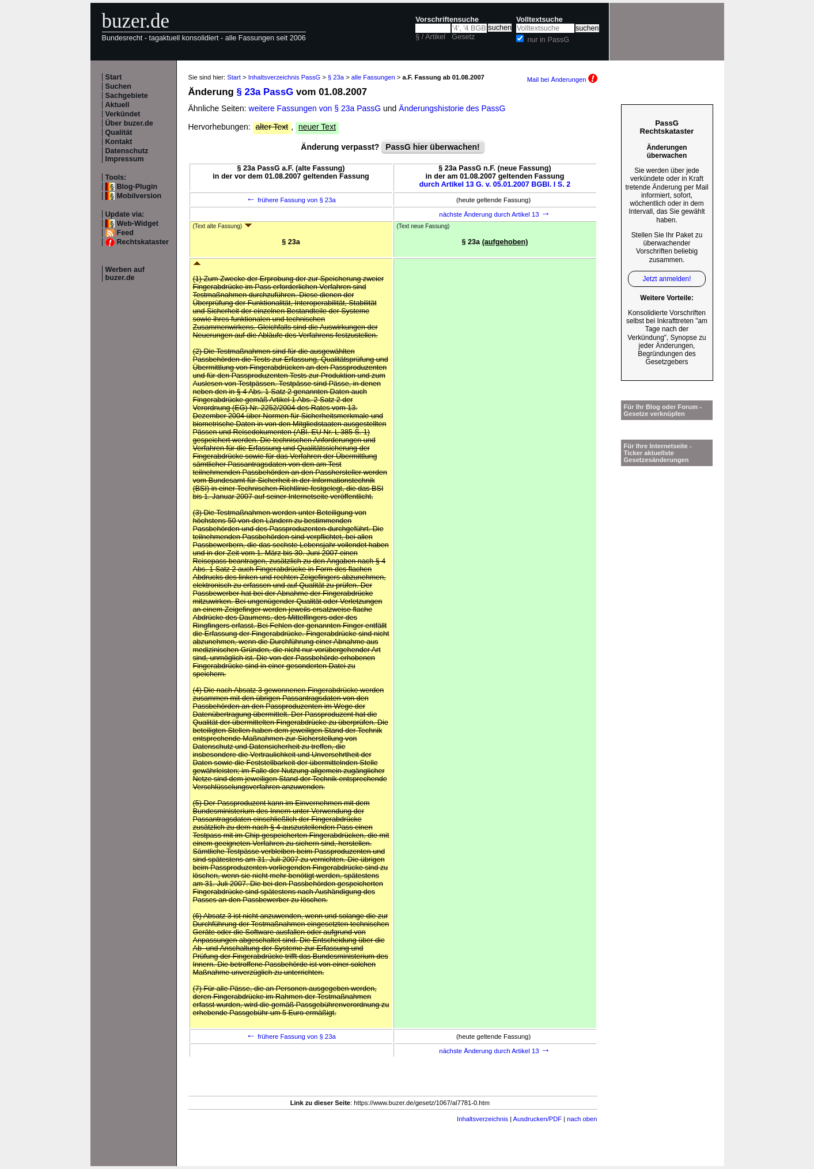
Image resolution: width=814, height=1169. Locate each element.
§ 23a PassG (264, 91)
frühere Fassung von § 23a (291, 199)
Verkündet (123, 114)
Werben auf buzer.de (125, 274)
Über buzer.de (129, 123)
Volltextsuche (539, 20)
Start (113, 77)
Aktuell (117, 105)
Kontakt (118, 142)
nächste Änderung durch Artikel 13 (494, 214)
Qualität (118, 132)
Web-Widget (137, 224)
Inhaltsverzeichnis (482, 1118)
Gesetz (463, 37)
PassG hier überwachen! (432, 147)
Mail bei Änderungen (562, 79)
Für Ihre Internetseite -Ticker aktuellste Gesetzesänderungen (658, 452)
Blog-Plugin (137, 187)
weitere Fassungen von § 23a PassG (315, 108)
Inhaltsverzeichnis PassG (284, 77)
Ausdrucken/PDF (537, 1118)
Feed (125, 233)
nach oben (582, 1118)
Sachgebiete (126, 96)
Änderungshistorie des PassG (452, 108)
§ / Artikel (430, 37)
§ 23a (336, 77)
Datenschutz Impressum (127, 155)
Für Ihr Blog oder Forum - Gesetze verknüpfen (663, 410)
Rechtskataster (143, 242)
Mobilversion (139, 196)
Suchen (118, 86)
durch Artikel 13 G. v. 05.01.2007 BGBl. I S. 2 (495, 184)
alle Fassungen (373, 77)
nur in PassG (548, 40)
